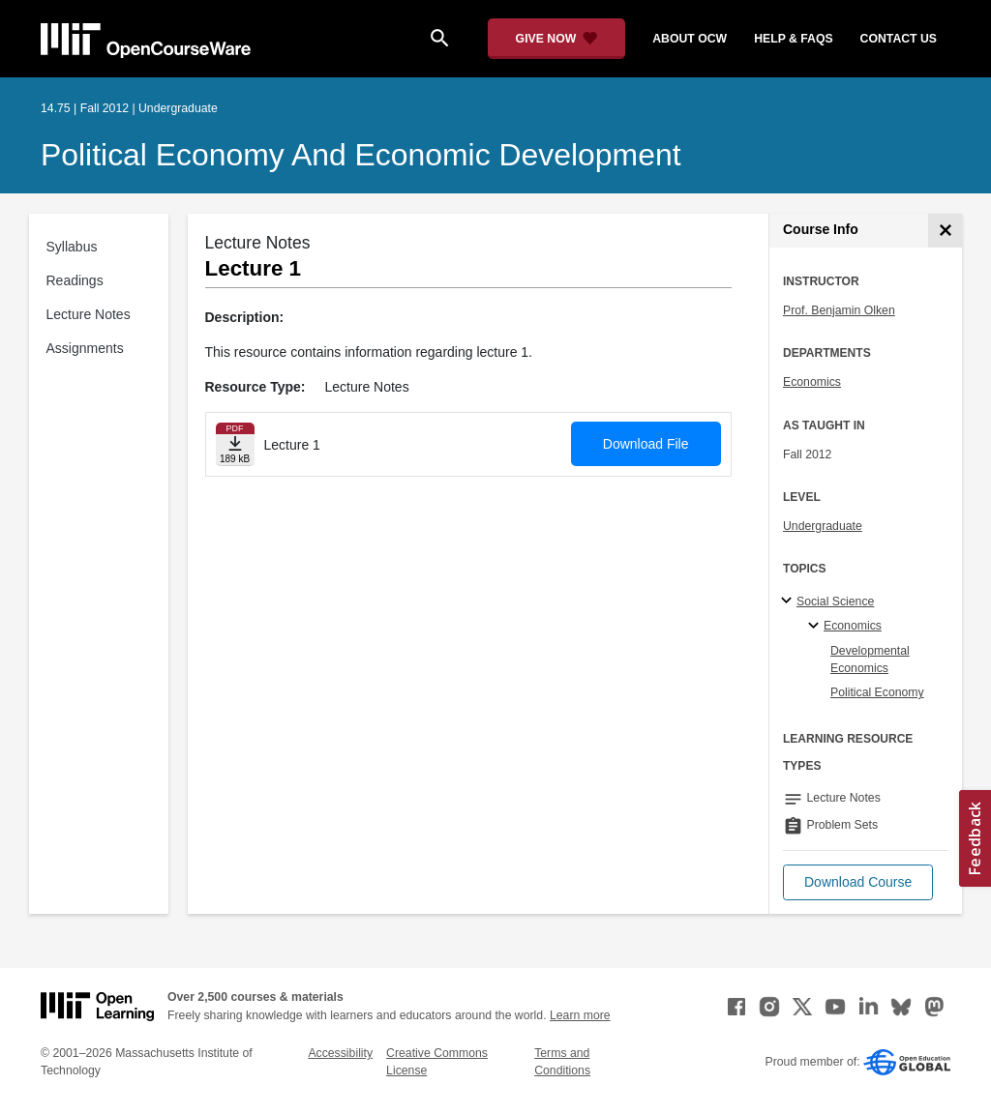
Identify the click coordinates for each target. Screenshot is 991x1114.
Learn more (580, 1015)
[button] (858, 882)
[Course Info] (945, 231)
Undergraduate (822, 526)
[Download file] (235, 444)
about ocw (689, 38)
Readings (75, 280)
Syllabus (72, 246)
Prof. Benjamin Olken (839, 310)
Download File (646, 444)
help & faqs (793, 38)
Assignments (85, 348)
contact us (898, 38)
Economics (812, 382)
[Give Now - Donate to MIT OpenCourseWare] (557, 38)
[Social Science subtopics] (789, 601)
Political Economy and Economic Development (361, 154)
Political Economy (877, 692)
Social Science (835, 601)
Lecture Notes (88, 314)
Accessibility (340, 1053)
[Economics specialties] (816, 626)
